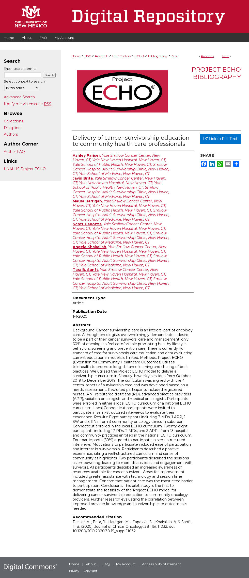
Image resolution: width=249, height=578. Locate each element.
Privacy (74, 571)
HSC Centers (121, 56)
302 (174, 56)
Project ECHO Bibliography (216, 73)
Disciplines (13, 127)
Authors (11, 134)
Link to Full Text (220, 139)
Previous (207, 56)
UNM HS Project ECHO (25, 169)
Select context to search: (24, 81)
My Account (126, 564)
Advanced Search (19, 97)
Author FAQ (14, 151)
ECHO (139, 56)
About (91, 564)
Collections (13, 121)
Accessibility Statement (161, 564)
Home (76, 56)
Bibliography (157, 56)
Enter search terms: (20, 69)
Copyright (90, 571)
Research (101, 56)
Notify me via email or (27, 104)
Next (225, 56)
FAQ (106, 564)
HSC (88, 56)
